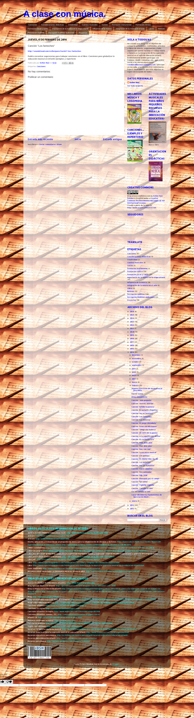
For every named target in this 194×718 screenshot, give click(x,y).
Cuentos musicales (89, 25)
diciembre (136, 355)
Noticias (161, 29)
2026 (132, 311)
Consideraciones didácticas (52, 25)
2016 (132, 345)
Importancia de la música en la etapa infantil (70, 29)
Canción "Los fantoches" (142, 417)
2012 (132, 508)
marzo (135, 382)
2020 (132, 332)
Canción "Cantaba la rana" (142, 488)
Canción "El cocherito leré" (143, 439)
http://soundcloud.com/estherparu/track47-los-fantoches (54, 51)
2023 (132, 322)
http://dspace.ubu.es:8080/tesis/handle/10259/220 (139, 542)
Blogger (115, 664)
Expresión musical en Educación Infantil (45, 545)
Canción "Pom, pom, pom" (142, 443)
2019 (132, 335)
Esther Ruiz (134, 82)
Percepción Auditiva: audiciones (61, 33)
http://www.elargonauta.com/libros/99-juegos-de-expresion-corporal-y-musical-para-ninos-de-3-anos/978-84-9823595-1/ (95, 551)
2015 (132, 349)
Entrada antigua (112, 139)
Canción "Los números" (141, 420)
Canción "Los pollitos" (141, 456)
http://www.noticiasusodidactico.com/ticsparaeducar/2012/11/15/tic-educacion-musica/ (99, 629)
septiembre (137, 365)
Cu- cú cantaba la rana (141, 491)
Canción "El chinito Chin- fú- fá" (145, 459)
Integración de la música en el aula (130, 29)
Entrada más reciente (40, 139)
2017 (132, 342)
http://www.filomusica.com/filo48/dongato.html (87, 533)
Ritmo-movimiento (139, 397)
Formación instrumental (121, 25)
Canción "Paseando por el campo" (146, 478)
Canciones (32, 25)
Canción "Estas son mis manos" (144, 426)
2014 (132, 352)
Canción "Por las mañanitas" (143, 465)
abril (134, 379)
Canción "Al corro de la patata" (145, 433)
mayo (134, 375)
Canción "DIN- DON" (140, 475)
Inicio (78, 139)
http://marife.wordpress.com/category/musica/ (77, 638)
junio (134, 372)
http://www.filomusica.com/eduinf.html (52, 539)
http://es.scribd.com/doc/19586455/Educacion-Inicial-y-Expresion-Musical (68, 559)
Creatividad (73, 25)
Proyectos (83, 33)
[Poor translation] (9, 682)
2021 (132, 328)
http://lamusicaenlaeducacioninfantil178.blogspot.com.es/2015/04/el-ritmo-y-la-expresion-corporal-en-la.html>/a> (111, 589)
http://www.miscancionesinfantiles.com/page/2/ (66, 605)
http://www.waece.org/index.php (80, 583)
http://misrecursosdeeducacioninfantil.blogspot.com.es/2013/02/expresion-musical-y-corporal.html (113, 599)
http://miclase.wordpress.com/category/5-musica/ (68, 641)
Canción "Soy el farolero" (142, 413)
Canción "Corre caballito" (142, 469)
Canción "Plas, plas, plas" (142, 446)
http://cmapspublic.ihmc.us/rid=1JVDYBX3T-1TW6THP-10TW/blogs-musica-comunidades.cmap (94, 602)
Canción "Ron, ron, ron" (141, 449)
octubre (135, 362)
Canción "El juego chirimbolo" (144, 423)
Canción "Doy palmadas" (142, 472)
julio (134, 369)
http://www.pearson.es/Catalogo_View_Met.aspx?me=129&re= (88, 557)
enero (134, 501)
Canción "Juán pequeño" (142, 400)
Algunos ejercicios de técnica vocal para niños (147, 389)
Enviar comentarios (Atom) (50, 144)
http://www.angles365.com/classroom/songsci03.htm (77, 611)
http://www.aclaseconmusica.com (141, 208)
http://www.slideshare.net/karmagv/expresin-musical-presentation (71, 568)
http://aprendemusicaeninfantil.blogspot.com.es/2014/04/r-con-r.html (86, 586)
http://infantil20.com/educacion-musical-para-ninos (60, 617)
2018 (132, 338)
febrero (135, 385)
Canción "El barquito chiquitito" (145, 410)
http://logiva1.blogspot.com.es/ (46, 597)
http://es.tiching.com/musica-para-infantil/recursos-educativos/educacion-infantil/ (92, 635)
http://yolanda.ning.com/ (64, 620)
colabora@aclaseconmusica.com (142, 65)
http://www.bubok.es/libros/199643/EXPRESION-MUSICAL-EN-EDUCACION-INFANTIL (96, 545)
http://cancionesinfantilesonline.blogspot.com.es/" (79, 614)
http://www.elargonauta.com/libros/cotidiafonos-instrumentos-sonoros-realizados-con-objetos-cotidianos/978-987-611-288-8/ (100, 548)
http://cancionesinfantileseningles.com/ (63, 608)
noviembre (137, 358)
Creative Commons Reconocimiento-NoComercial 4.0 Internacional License (146, 200)
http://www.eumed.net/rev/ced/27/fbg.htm (54, 536)
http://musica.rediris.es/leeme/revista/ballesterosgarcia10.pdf (113, 571)
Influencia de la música (102, 29)
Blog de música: (35, 591)
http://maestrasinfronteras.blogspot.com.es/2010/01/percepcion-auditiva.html (79, 623)
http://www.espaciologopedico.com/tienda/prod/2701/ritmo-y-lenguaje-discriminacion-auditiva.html (76, 562)
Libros (151, 29)
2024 (132, 318)
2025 (132, 315)
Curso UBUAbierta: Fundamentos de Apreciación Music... (147, 496)
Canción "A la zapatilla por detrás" (146, 436)
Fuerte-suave (137, 394)
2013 (132, 505)
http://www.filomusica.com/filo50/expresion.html (107, 632)
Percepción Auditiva (36, 33)
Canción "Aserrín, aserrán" (143, 403)
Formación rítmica (143, 25)
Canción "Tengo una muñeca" (144, 430)
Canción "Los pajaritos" (141, 462)
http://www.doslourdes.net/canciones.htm (64, 626)
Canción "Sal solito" (140, 482)
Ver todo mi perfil (135, 86)
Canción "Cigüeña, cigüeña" (143, 485)
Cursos (105, 25)
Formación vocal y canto (38, 29)
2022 (132, 325)
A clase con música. (64, 14)
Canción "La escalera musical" (144, 452)
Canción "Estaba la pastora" (143, 407)
